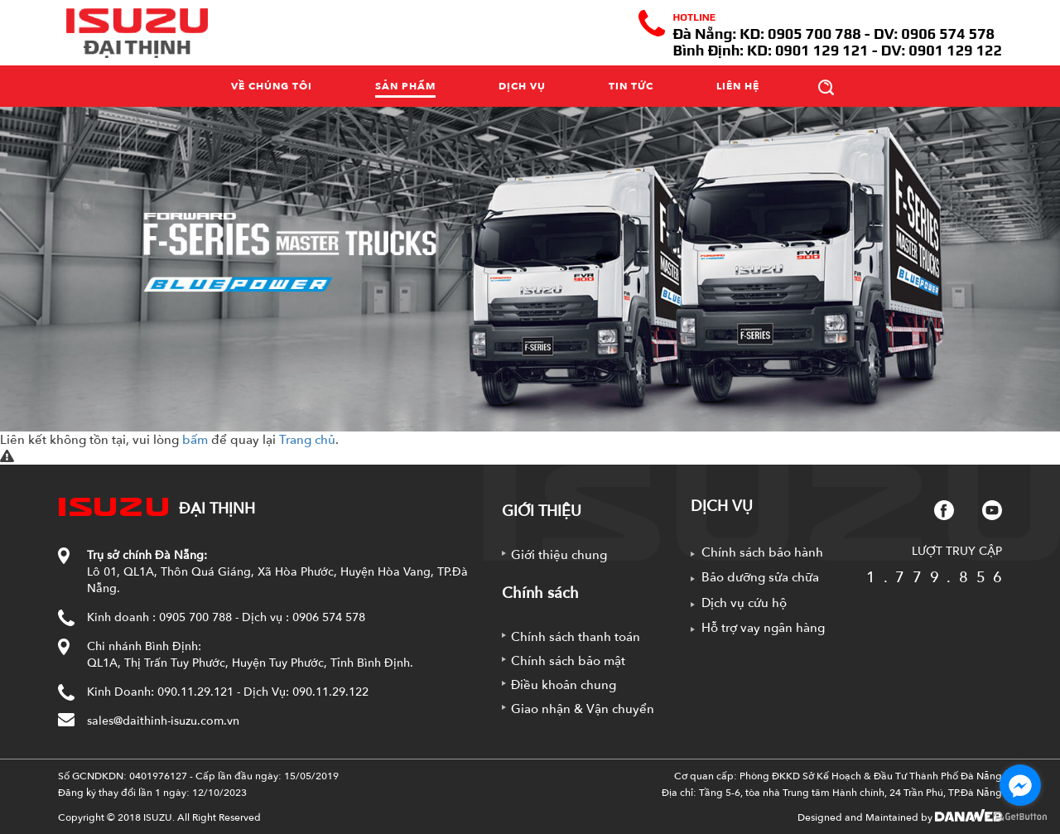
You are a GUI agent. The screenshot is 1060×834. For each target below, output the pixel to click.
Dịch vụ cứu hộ (744, 603)
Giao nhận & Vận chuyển (582, 709)
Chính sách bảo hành (762, 552)
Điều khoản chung (563, 685)
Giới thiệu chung (559, 555)
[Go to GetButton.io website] (1020, 817)
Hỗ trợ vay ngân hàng (763, 627)
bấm (195, 439)
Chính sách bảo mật (568, 661)
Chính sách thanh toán (575, 637)
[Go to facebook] (1020, 785)
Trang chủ (307, 439)
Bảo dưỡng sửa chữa (760, 577)
